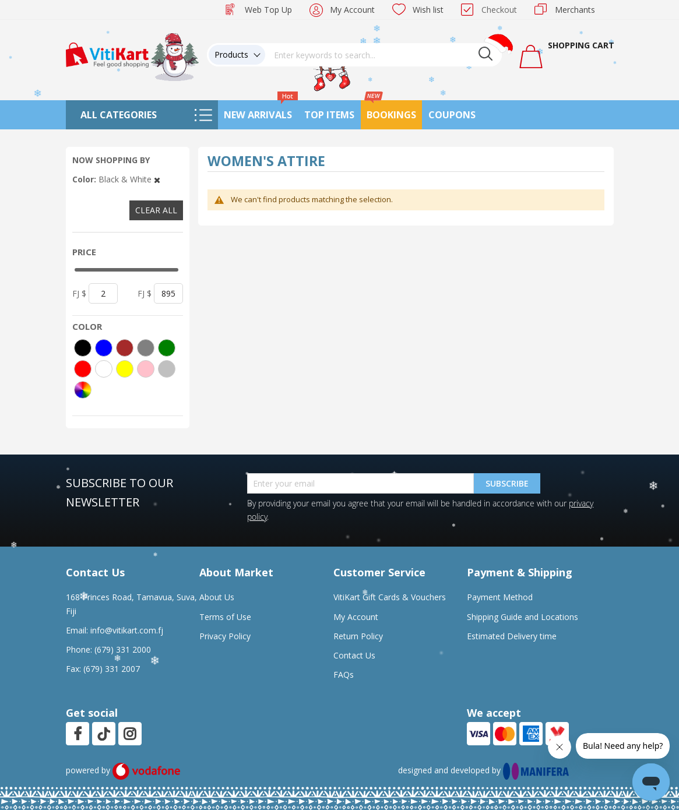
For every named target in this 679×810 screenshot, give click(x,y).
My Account (352, 9)
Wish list (428, 9)
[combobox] (383, 54)
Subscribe (507, 483)
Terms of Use (225, 616)
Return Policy (358, 636)
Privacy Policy (225, 636)
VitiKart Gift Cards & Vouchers (389, 597)
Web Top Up (268, 9)
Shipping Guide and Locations (522, 616)
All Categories (118, 114)
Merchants (575, 9)
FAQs (343, 674)
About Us (216, 597)
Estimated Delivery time (512, 636)
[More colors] (82, 389)
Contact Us (354, 655)
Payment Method (500, 597)
